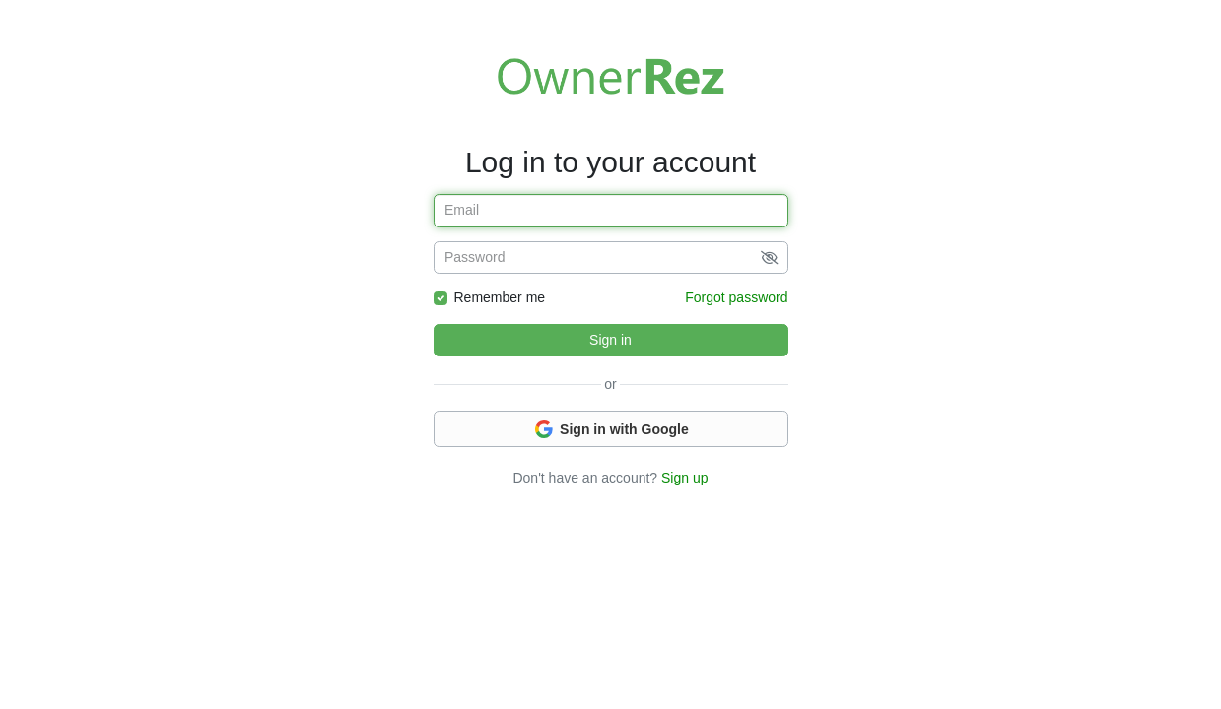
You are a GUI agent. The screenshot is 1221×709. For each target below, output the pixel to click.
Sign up (684, 477)
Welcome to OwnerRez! (611, 76)
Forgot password (736, 297)
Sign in (610, 340)
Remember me (500, 297)
